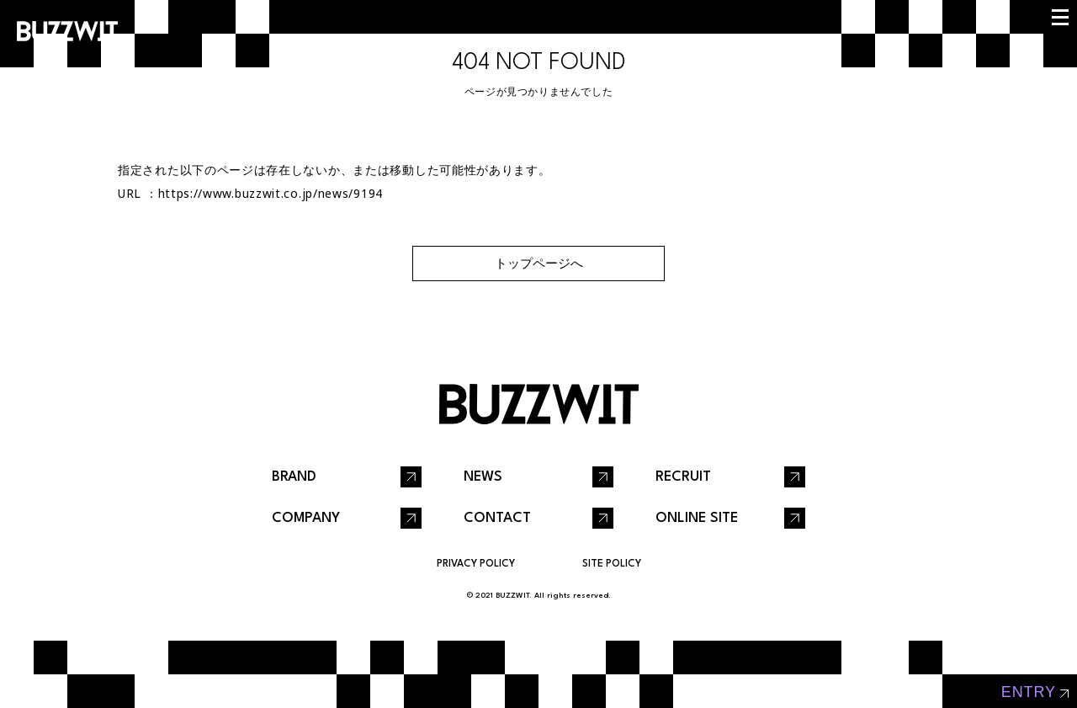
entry (1028, 692)
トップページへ (539, 263)
